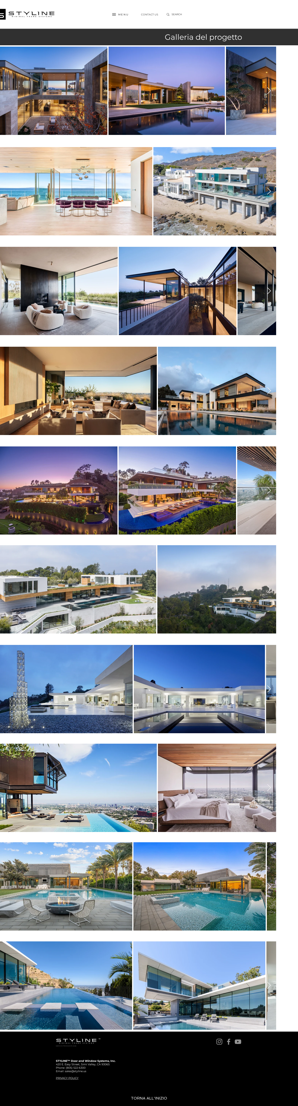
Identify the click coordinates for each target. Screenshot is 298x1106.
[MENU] (123, 14)
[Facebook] (229, 1042)
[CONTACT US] (149, 14)
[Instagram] (219, 1042)
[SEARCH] (182, 14)
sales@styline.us (75, 1071)
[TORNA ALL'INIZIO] (149, 1098)
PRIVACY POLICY (67, 1078)
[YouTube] (238, 1042)
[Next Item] (269, 91)
